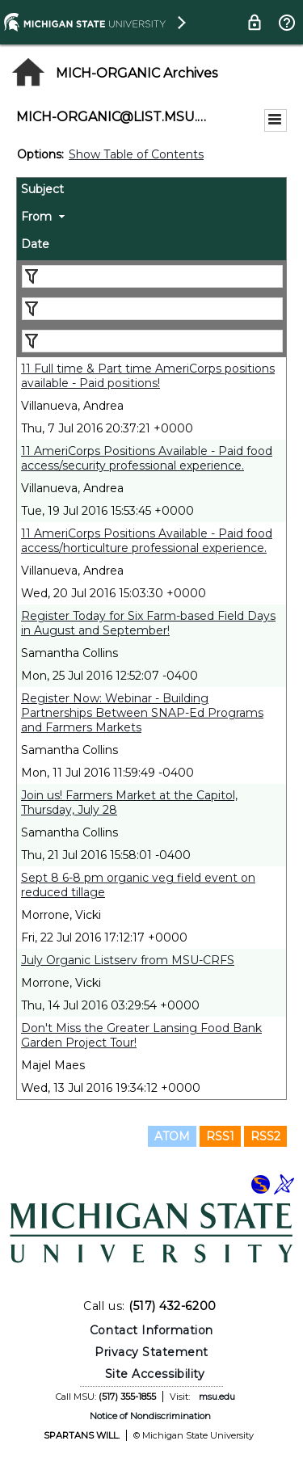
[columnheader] (151, 191)
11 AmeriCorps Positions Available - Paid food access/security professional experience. (146, 458)
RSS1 (220, 1136)
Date (35, 244)
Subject (42, 189)
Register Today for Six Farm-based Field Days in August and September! (148, 623)
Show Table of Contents (136, 154)
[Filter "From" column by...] (152, 308)
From (36, 216)
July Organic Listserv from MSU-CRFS (127, 960)
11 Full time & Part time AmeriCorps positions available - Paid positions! (148, 375)
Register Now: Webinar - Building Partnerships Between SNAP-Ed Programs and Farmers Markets (142, 713)
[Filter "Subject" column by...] (152, 276)
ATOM (172, 1136)
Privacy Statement (151, 1352)
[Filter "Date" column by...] (152, 341)
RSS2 (265, 1136)
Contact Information (151, 1330)
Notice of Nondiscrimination (150, 1416)
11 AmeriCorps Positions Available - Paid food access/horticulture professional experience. (146, 540)
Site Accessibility (155, 1374)
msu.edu (217, 1396)
